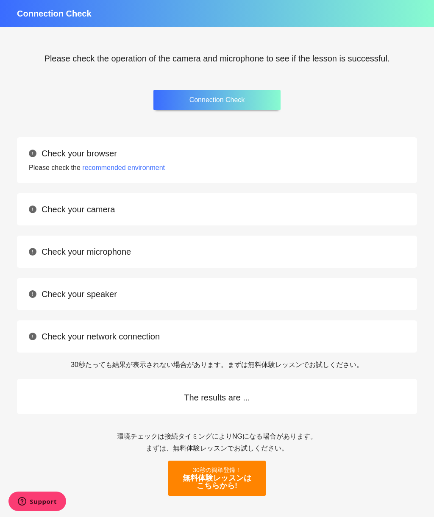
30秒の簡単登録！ (217, 478)
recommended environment (123, 167)
